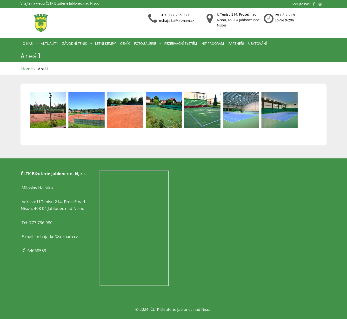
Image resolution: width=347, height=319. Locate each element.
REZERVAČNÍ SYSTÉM (180, 43)
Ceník (125, 43)
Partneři (236, 43)
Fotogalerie (145, 43)
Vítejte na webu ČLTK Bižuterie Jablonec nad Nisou (59, 3)
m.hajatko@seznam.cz (176, 20)
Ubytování (257, 43)
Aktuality (49, 43)
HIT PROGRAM (212, 43)
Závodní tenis (74, 43)
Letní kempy (105, 43)
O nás (28, 43)
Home (27, 69)
